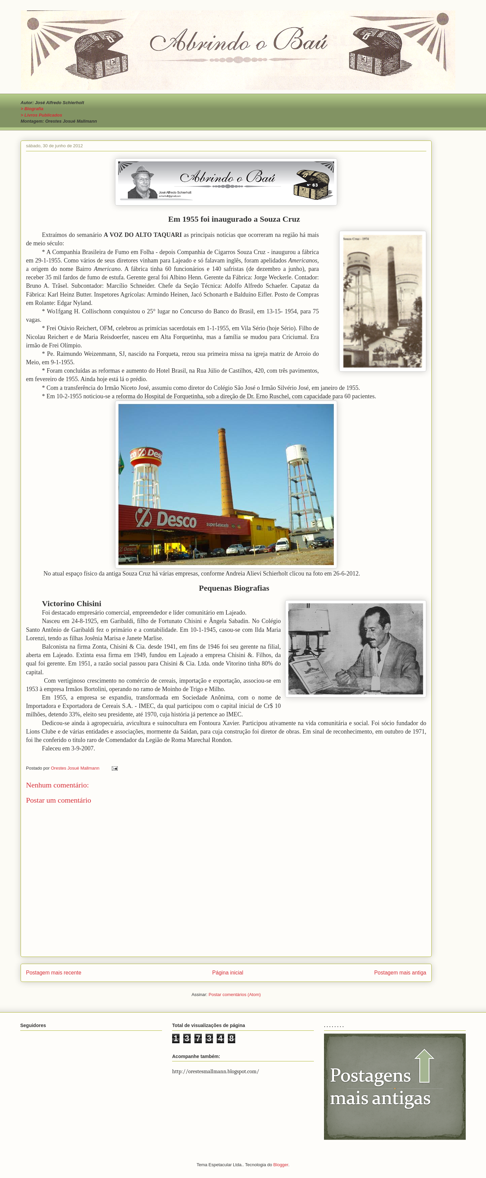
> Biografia (32, 108)
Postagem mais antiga (400, 972)
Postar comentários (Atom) (235, 994)
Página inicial (227, 972)
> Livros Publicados (41, 115)
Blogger (280, 1164)
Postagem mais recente (53, 972)
